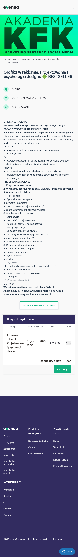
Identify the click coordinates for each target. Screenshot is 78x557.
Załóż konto (9, 448)
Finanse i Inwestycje (62, 466)
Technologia (59, 447)
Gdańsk (7, 508)
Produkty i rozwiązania (35, 431)
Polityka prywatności (37, 539)
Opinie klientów (35, 453)
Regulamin (57, 539)
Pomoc (6, 436)
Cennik (31, 447)
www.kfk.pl (45, 294)
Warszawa (8, 489)
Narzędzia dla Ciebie (38, 440)
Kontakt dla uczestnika (9, 462)
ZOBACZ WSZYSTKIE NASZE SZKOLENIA (25, 128)
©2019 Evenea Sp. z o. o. (14, 539)
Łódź (5, 502)
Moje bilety (8, 454)
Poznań (7, 514)
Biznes (56, 440)
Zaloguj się (8, 442)
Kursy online (59, 453)
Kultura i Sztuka (60, 459)
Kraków (7, 495)
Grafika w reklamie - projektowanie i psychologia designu (34, 125)
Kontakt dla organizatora (9, 472)
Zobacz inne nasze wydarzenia (39, 305)
